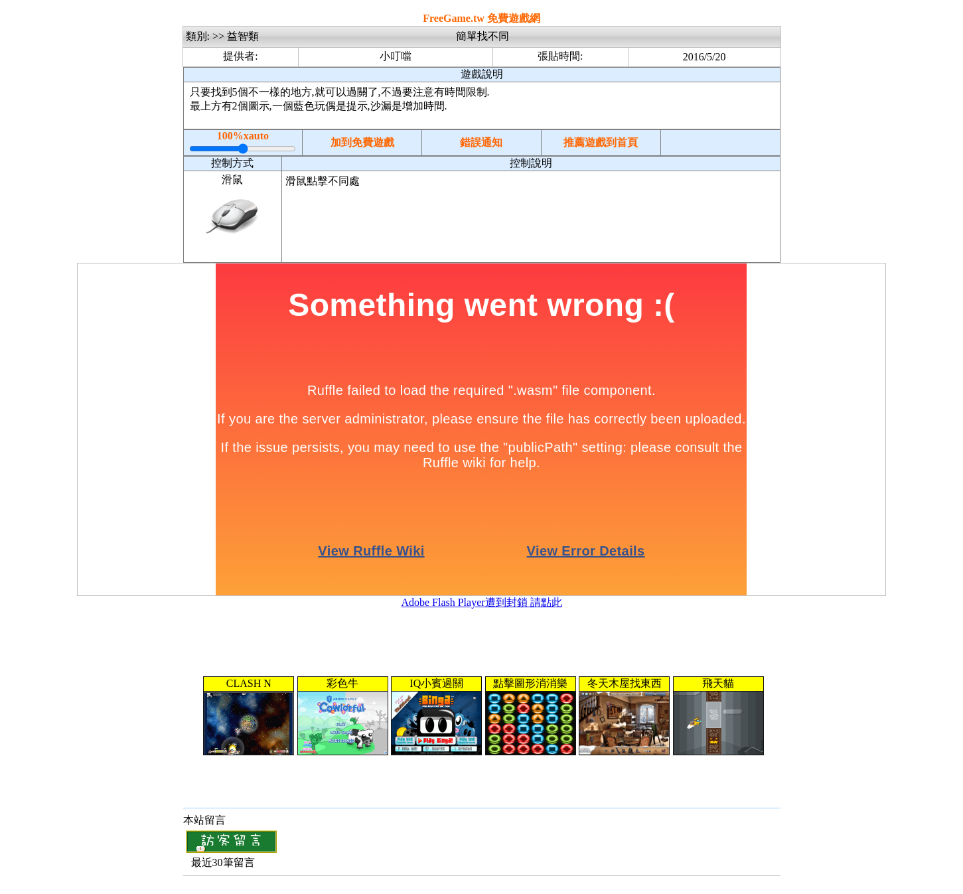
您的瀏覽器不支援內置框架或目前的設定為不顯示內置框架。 (481, 716)
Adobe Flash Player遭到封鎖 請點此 (481, 602)
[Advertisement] (531, 229)
